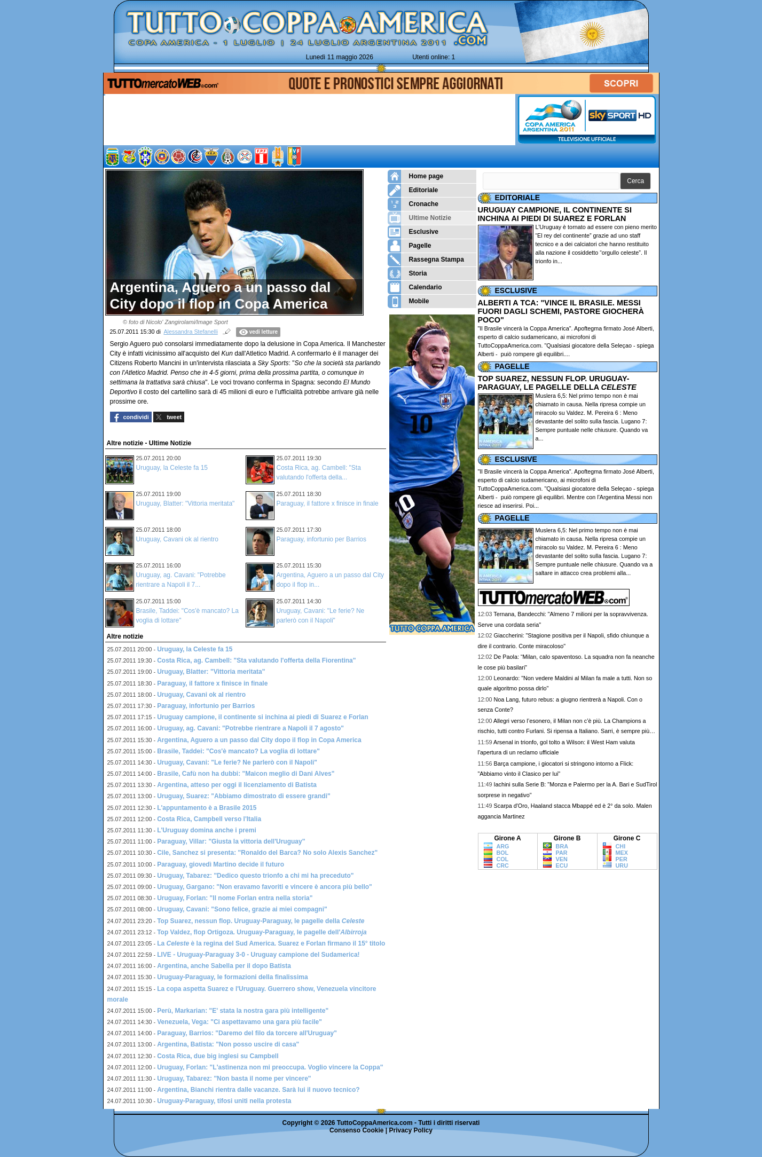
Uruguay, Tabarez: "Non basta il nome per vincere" (234, 1078)
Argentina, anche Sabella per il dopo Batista (224, 966)
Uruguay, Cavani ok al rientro (177, 539)
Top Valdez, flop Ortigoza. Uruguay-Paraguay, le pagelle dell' (262, 932)
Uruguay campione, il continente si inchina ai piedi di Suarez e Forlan (262, 717)
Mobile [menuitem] (408, 301)
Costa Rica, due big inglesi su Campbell (217, 1056)
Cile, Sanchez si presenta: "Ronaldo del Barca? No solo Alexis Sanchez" (267, 852)
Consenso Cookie (356, 1130)
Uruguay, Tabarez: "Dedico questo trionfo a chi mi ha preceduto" (255, 875)
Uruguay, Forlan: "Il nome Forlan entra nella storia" (234, 898)
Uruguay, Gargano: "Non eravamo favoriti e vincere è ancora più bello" (264, 887)
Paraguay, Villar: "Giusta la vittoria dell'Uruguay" (231, 841)
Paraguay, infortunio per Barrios (322, 539)
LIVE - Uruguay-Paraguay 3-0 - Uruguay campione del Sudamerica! (258, 954)
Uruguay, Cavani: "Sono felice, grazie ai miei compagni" (242, 909)
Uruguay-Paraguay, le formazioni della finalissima (232, 977)
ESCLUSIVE (516, 290)
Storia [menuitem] (407, 273)
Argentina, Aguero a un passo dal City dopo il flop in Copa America (259, 740)
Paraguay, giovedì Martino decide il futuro (220, 864)
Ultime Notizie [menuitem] (419, 218)
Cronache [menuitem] (413, 204)
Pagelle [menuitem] (409, 246)
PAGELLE (512, 366)
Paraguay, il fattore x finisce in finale (328, 503)
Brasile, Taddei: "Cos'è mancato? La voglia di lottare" (238, 751)
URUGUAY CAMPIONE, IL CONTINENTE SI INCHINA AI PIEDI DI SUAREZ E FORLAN (555, 214)
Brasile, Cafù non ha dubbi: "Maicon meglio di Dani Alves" (245, 773)
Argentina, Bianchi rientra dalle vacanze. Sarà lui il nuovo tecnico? (258, 1089)
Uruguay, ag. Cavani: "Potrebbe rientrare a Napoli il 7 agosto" (250, 728)
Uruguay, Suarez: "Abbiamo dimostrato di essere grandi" (244, 796)
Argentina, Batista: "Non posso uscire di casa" (228, 1044)
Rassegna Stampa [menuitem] (426, 259)
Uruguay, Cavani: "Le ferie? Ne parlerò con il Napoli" (237, 762)
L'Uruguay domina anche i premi (206, 830)
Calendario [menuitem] (415, 287)
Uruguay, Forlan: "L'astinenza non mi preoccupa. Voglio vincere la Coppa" (270, 1067)
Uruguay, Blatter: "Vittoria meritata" (185, 503)
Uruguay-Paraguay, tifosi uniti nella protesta (224, 1101)
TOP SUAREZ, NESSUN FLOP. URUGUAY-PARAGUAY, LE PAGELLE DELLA (557, 382)
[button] (635, 181)
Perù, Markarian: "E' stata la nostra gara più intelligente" (242, 1010)
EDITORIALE (517, 197)
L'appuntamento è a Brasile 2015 (206, 808)
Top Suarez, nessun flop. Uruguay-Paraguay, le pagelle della (260, 921)
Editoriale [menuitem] (413, 190)
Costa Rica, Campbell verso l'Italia (209, 819)
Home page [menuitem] (416, 176)
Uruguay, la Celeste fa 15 (172, 467)
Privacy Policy (411, 1130)
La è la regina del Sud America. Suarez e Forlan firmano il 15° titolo (271, 943)
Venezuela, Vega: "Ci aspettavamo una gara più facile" (239, 1022)
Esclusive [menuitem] (413, 232)
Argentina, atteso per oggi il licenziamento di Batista (237, 785)
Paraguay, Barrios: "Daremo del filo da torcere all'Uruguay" (247, 1033)
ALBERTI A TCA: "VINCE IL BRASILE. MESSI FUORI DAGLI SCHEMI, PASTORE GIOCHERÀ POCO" (561, 311)
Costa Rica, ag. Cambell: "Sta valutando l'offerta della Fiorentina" (256, 660)
